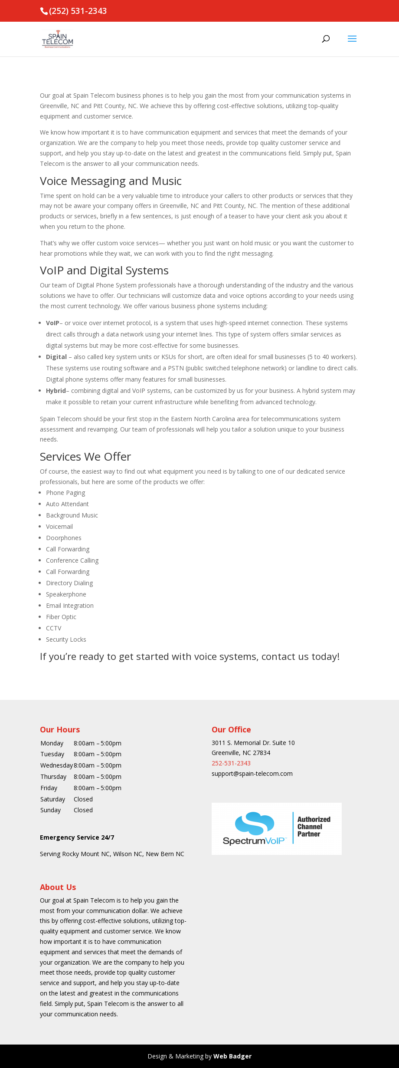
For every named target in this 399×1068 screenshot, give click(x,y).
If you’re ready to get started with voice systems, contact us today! (190, 656)
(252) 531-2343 (78, 10)
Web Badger (232, 1056)
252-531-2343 (231, 763)
